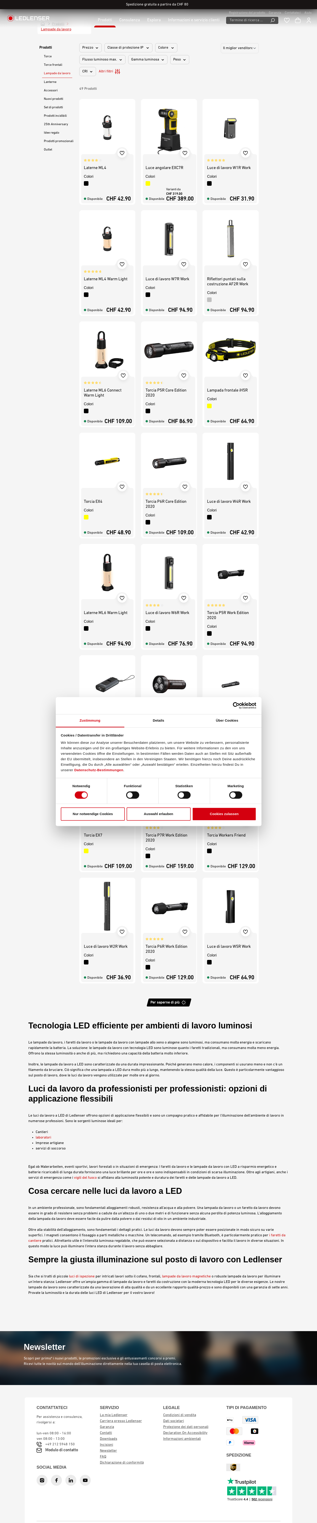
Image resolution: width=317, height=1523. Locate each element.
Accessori (51, 90)
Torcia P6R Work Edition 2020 (166, 949)
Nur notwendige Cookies (93, 814)
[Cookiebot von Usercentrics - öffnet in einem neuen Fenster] (236, 705)
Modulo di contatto (61, 1450)
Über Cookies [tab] (227, 720)
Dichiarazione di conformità (122, 1463)
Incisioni (106, 1445)
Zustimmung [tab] (90, 720)
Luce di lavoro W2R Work (106, 947)
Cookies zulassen (224, 814)
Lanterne (50, 82)
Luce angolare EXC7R (164, 168)
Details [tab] (158, 720)
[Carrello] (298, 20)
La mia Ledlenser (114, 1415)
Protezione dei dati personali (185, 1427)
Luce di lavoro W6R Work (167, 613)
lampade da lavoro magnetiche (186, 1276)
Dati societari (173, 1421)
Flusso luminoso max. (102, 59)
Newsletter (108, 1451)
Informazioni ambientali (182, 1439)
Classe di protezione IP (128, 48)
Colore (166, 48)
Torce (48, 56)
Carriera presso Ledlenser (121, 1421)
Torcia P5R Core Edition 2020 (166, 393)
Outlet (48, 149)
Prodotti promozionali (58, 141)
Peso (179, 59)
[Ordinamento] (240, 48)
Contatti (106, 1433)
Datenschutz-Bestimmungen (98, 770)
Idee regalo (51, 133)
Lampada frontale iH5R (227, 390)
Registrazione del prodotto (247, 13)
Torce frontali (53, 65)
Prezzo (90, 48)
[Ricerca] (273, 20)
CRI (87, 71)
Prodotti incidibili (55, 116)
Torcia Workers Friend (226, 835)
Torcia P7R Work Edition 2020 (166, 838)
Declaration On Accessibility (185, 1433)
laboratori (43, 1137)
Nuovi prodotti (53, 99)
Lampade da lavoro (57, 73)
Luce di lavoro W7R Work (167, 279)
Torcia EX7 (93, 835)
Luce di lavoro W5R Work (229, 947)
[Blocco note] (287, 20)
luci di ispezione (82, 1276)
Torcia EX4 (93, 502)
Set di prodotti (53, 107)
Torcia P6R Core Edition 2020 (166, 504)
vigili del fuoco (85, 1178)
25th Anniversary (56, 124)
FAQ (103, 1457)
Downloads (108, 1439)
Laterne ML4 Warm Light (106, 279)
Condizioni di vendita (179, 1415)
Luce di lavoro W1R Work (229, 168)
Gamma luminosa (148, 59)
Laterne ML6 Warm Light (106, 613)
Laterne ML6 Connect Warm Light (103, 393)
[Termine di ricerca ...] (246, 20)
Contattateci (293, 13)
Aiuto (308, 13)
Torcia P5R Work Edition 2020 (228, 615)
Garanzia (275, 13)
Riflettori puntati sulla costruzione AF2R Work (227, 281)
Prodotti (45, 48)
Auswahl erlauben (158, 814)
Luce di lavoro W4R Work (229, 502)
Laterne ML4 (95, 168)
